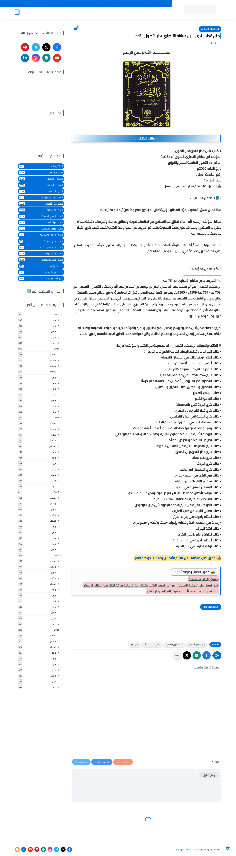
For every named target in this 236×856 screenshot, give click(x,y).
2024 (56, 417)
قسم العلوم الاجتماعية (41, 234)
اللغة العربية (99, 13)
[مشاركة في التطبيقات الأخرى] (177, 655)
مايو (54, 320)
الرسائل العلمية (41, 178)
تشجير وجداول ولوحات (41, 197)
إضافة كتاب (73, 4)
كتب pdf (134, 645)
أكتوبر (53, 435)
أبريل (54, 326)
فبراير (53, 337)
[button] (206, 655)
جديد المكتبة (161, 4)
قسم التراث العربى (41, 222)
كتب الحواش (41, 266)
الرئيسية (167, 13)
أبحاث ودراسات (41, 166)
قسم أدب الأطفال (41, 203)
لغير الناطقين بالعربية (41, 278)
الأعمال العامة (46, 13)
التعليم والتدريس (65, 13)
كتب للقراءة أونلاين (41, 272)
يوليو (54, 377)
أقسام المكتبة (152, 13)
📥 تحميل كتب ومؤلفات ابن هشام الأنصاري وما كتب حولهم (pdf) (177, 558)
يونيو (54, 383)
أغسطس (52, 372)
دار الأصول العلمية (174, 645)
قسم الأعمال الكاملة (41, 216)
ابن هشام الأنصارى (210, 29)
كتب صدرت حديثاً (152, 645)
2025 (56, 349)
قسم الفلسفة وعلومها (41, 247)
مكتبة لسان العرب (183, 849)
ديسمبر (53, 354)
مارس (53, 331)
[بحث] (17, 13)
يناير (54, 343)
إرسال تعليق (209, 775)
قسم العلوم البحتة (41, 241)
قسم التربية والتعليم (41, 228)
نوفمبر (53, 360)
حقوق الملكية (117, 4)
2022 (56, 555)
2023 (56, 492)
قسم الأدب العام (41, 210)
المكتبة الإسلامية (118, 13)
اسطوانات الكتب (41, 172)
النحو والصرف (41, 191)
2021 (56, 630)
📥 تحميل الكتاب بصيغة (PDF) (195, 572)
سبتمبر (53, 366)
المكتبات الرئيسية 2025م (140, 4)
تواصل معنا (87, 4)
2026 (56, 314)
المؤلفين (136, 13)
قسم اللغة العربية (41, 253)
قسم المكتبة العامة (41, 259)
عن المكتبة (101, 4)
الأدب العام (83, 13)
